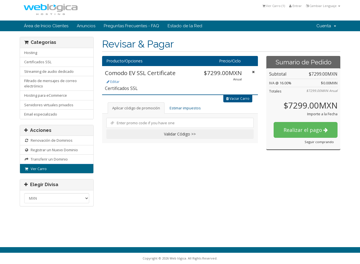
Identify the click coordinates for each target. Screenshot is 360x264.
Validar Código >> (180, 134)
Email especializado (40, 114)
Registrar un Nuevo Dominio (51, 149)
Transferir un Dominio (46, 159)
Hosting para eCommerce (45, 95)
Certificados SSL (37, 61)
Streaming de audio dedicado (49, 71)
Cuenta (326, 25)
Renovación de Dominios (48, 140)
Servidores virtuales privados (48, 104)
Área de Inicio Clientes (46, 25)
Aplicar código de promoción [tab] (136, 107)
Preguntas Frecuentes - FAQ (131, 25)
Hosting (30, 52)
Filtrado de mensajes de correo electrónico (50, 83)
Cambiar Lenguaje (323, 6)
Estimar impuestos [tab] (185, 107)
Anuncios (86, 25)
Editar (113, 81)
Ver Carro (35, 168)
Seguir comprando (319, 142)
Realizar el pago (306, 130)
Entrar (295, 6)
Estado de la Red (185, 25)
